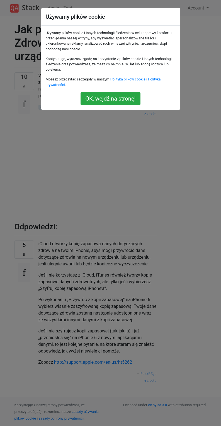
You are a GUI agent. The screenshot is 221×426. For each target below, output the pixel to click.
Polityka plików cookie (127, 79)
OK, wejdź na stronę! (110, 98)
